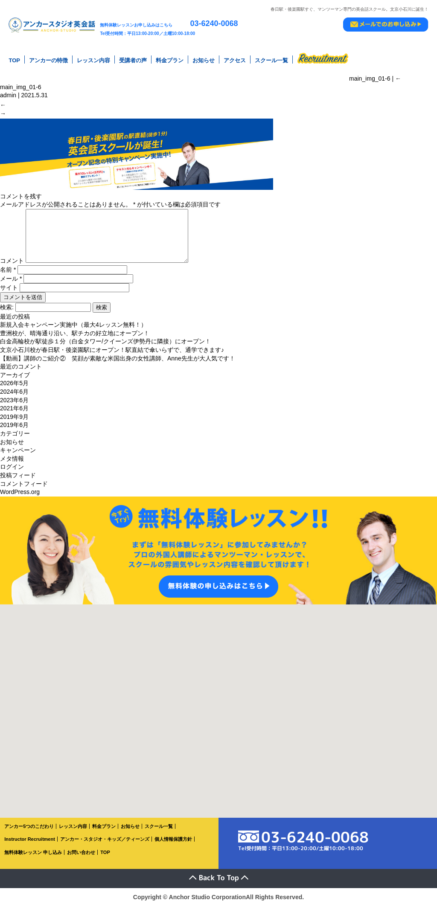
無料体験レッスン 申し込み (33, 858)
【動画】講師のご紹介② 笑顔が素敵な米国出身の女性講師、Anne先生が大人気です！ (117, 363)
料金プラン (170, 59)
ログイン (12, 472)
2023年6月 (14, 405)
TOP (14, 59)
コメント (12, 266)
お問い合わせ (81, 858)
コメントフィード (24, 489)
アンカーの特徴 (48, 59)
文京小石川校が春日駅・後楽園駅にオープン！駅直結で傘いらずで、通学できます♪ (112, 355)
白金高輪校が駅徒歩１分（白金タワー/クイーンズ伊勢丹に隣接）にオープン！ (105, 347)
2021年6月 (14, 414)
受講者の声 (133, 59)
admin (8, 93)
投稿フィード (18, 481)
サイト (9, 293)
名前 (8, 275)
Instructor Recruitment (29, 845)
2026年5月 (14, 389)
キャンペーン (18, 456)
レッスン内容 (93, 59)
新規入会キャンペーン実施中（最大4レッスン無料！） (73, 330)
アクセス (235, 59)
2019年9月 (14, 422)
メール (11, 284)
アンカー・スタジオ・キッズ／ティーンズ (104, 845)
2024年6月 (14, 397)
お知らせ (203, 59)
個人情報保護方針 (173, 845)
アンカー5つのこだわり (29, 831)
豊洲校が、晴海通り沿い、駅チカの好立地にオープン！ (74, 339)
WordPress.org (20, 497)
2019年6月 (14, 430)
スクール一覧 (271, 59)
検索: (7, 312)
